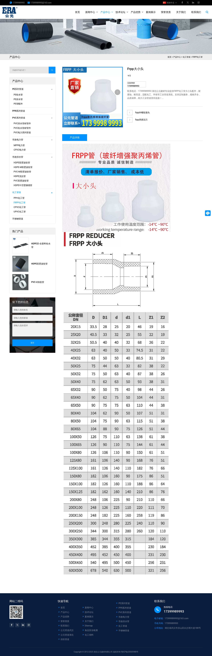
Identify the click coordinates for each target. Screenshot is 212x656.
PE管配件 (18, 103)
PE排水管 (18, 99)
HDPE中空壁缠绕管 (23, 185)
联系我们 (196, 12)
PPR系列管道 (18, 111)
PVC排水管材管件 (22, 123)
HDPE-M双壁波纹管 (23, 167)
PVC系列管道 (18, 118)
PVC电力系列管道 (22, 132)
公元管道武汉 (66, 630)
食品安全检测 (90, 630)
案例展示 (151, 12)
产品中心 (105, 12)
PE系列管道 (18, 89)
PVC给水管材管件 (22, 128)
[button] (117, 92)
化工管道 (186, 57)
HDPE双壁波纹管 (22, 162)
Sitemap (87, 625)
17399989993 (19, 3)
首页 (77, 12)
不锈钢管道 (17, 218)
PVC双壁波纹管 (21, 180)
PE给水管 (18, 94)
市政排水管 (17, 157)
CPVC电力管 (20, 150)
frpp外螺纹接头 (142, 112)
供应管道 (63, 639)
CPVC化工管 (20, 207)
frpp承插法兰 (141, 119)
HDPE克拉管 (20, 176)
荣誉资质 (166, 12)
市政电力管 (17, 139)
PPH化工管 (19, 198)
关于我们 (181, 12)
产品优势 (135, 12)
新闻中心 (90, 12)
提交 (32, 343)
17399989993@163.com (41, 3)
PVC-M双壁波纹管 (22, 171)
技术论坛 (120, 12)
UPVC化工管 (20, 211)
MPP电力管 (19, 145)
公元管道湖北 (66, 635)
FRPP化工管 (197, 57)
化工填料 (87, 635)
